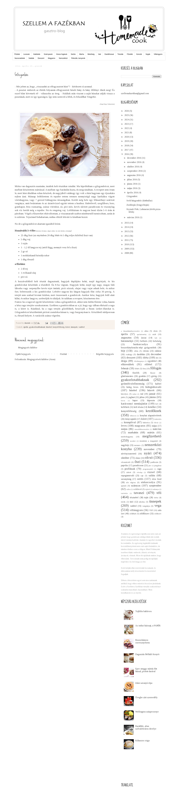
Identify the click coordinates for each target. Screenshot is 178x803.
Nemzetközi (63, 58)
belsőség (157, 341)
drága (124, 360)
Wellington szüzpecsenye (147, 712)
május (124, 428)
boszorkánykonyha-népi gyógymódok (138, 347)
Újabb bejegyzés (23, 354)
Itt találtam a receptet (71, 298)
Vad (99, 54)
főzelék (136, 373)
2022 (126, 128)
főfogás (155, 368)
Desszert (41, 58)
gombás (142, 376)
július (142, 397)
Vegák (148, 54)
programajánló (148, 469)
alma (146, 331)
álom (155, 331)
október (125, 457)
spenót (123, 486)
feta (144, 368)
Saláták (31, 58)
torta (156, 497)
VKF (151, 510)
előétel (148, 364)
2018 (126, 145)
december (156, 354)
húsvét (150, 390)
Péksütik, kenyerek (78, 58)
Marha (81, 54)
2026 (126, 111)
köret (67, 327)
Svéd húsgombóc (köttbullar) (139, 200)
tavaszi (139, 493)
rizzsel (151, 472)
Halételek (36, 54)
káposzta (151, 400)
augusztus (126, 337)
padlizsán (154, 462)
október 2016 (133, 166)
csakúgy (129, 354)
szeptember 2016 (135, 171)
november (149, 449)
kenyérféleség (59, 327)
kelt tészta (138, 407)
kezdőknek (153, 411)
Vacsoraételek (19, 58)
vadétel (82, 327)
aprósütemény (142, 334)
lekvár (156, 423)
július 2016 (132, 179)
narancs (137, 445)
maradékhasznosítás (142, 429)
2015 (126, 223)
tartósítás (124, 493)
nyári (147, 453)
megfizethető (151, 436)
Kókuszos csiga (142, 740)
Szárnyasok (48, 54)
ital (141, 394)
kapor (135, 400)
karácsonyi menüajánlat (134, 403)
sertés (140, 478)
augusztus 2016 (134, 175)
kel (156, 404)
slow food (156, 479)
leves (124, 425)
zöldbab (132, 514)
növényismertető (128, 453)
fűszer (152, 373)
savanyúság (126, 479)
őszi (137, 462)
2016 (126, 154)
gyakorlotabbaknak (37, 327)
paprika (124, 465)
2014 (126, 227)
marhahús (133, 432)
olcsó (149, 458)
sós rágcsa (131, 482)
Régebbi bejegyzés (105, 354)
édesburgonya (139, 361)
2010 (126, 244)
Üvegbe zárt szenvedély (146, 697)
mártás (150, 432)
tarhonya (156, 489)
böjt (123, 350)
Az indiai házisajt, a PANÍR (147, 625)
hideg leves (132, 387)
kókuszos (133, 416)
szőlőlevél (137, 489)
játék (123, 397)
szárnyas (135, 485)
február (125, 368)
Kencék (139, 54)
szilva (128, 489)
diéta (145, 357)
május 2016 (132, 188)
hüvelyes (124, 394)
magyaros (140, 425)
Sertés (73, 54)
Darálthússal (109, 54)
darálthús (141, 354)
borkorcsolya (140, 344)
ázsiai (143, 338)
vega (157, 505)
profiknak (130, 468)
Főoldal (17, 54)
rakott (128, 472)
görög (154, 376)
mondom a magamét (149, 441)
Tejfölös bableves (143, 611)
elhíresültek (127, 364)
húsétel (49, 327)
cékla (136, 351)
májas (154, 426)
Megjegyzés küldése (27, 347)
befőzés (143, 341)
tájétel (147, 489)
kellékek (125, 407)
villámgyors (136, 510)
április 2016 (133, 192)
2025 (126, 115)
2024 (126, 119)
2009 (126, 249)
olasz (137, 458)
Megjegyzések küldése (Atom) (41, 359)
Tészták (120, 54)
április (25, 327)
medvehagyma (127, 437)
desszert (130, 357)
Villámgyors (158, 54)
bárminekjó (127, 340)
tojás (146, 497)
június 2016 (132, 184)
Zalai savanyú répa (143, 683)
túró (131, 502)
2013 (126, 231)
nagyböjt (125, 445)
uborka (142, 502)
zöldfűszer (144, 513)
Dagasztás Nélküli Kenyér (147, 654)
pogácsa (157, 465)
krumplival (130, 422)
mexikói (132, 441)
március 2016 (133, 217)
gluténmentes (127, 376)
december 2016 (134, 158)
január (152, 393)
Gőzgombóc (132, 196)
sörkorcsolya (148, 482)
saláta (152, 475)
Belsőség (91, 54)
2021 (126, 132)
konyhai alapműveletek (150, 415)
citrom (146, 351)
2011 (126, 240)
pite (150, 466)
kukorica (146, 422)
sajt (142, 476)
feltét (137, 368)
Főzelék (130, 54)
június (152, 397)
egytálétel (152, 361)
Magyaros (51, 58)
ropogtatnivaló (127, 475)
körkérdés (157, 419)
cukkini (158, 351)
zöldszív (157, 514)
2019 (126, 141)
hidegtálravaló (153, 386)
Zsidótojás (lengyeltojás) (138, 205)
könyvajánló (130, 419)
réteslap (139, 472)
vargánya (146, 506)
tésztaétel (134, 497)
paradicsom (138, 465)
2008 (126, 253)
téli (159, 493)
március (157, 428)
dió (157, 358)
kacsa (123, 401)
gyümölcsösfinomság (132, 383)
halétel (158, 384)
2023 (126, 124)
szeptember (155, 485)
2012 (126, 236)
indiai (134, 394)
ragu (159, 469)
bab (156, 338)
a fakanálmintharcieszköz (130, 331)
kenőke (152, 406)
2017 (126, 150)
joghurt (131, 397)
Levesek (26, 54)
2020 (126, 137)
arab (154, 334)
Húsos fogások (61, 54)
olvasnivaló (125, 462)
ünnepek (74, 327)
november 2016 (134, 162)
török (123, 502)
